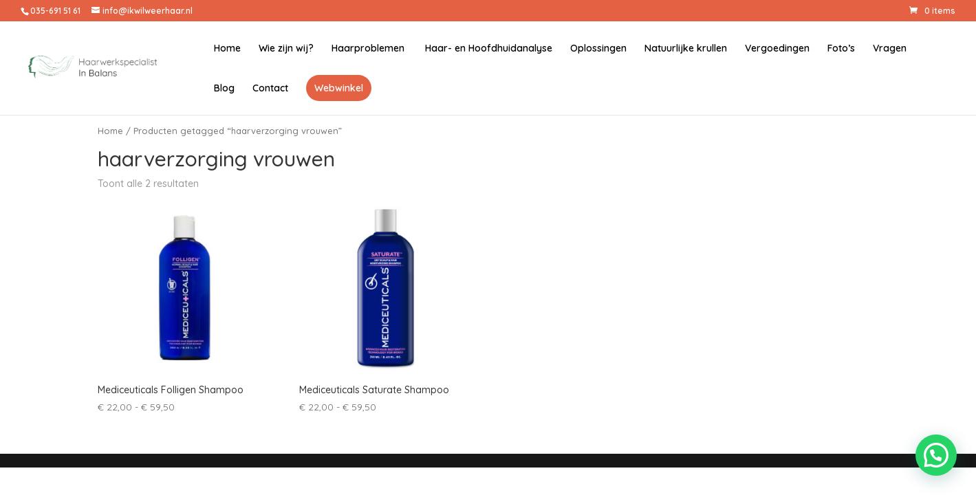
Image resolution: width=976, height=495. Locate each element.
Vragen (890, 48)
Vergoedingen (777, 48)
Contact (270, 88)
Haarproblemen (368, 48)
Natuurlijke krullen (685, 48)
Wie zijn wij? (286, 48)
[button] (936, 455)
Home (227, 48)
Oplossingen (598, 48)
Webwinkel (338, 88)
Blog (224, 88)
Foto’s (841, 48)
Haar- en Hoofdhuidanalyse (487, 48)
